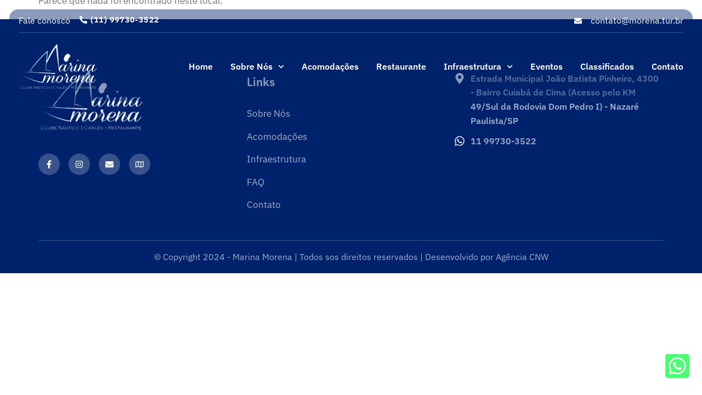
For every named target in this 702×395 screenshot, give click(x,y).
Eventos (546, 66)
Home (201, 66)
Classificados (607, 66)
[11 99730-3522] (460, 141)
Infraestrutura (478, 66)
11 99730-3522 (503, 141)
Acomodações (330, 66)
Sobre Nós (257, 66)
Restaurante (401, 66)
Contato (667, 66)
